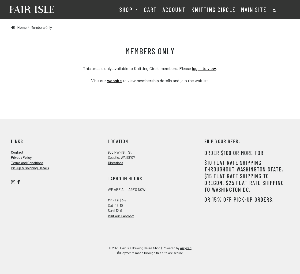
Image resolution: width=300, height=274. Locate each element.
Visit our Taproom (121, 216)
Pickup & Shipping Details (30, 168)
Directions (115, 163)
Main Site (253, 9)
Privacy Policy (21, 157)
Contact (17, 152)
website (114, 80)
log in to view (204, 68)
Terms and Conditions (27, 163)
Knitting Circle (213, 9)
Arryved (185, 248)
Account (174, 9)
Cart (150, 9)
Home (21, 27)
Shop (125, 9)
